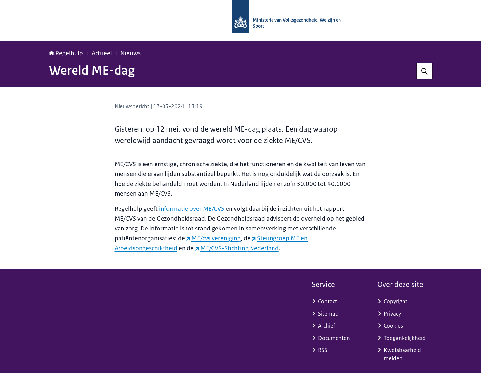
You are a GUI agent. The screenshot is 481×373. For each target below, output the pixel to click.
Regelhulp (66, 53)
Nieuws (130, 53)
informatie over (181, 209)
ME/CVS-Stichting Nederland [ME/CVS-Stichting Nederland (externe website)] (237, 248)
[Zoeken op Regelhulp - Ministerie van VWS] (424, 71)
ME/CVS (213, 209)
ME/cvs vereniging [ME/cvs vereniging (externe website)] (213, 238)
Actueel (102, 53)
